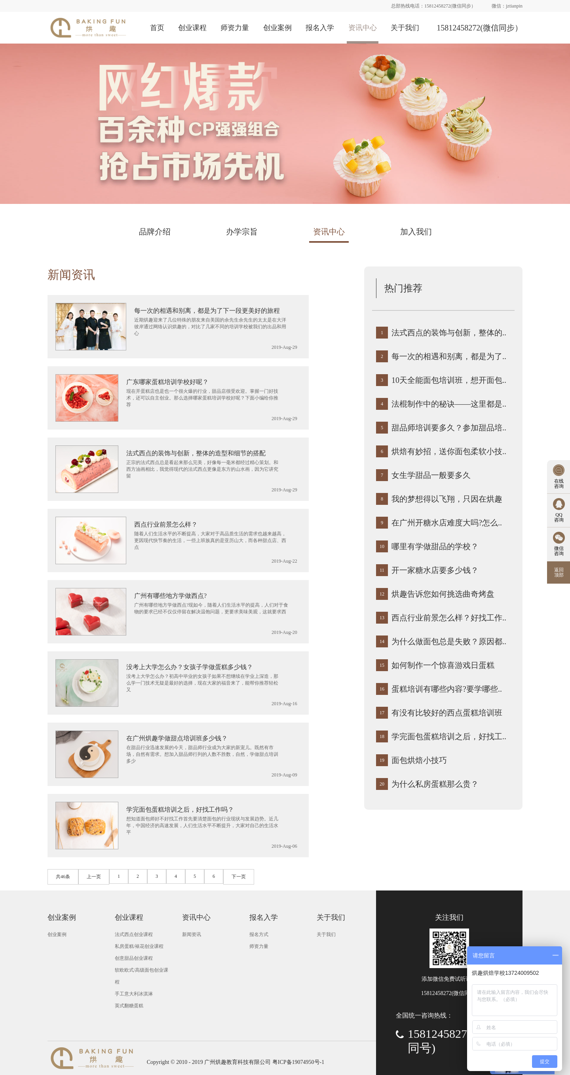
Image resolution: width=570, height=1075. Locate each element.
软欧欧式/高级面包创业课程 (141, 976)
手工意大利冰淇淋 (134, 994)
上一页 (94, 876)
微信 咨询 (559, 551)
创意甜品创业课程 (134, 958)
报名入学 (320, 28)
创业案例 (277, 28)
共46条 (63, 876)
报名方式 (258, 934)
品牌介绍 (155, 231)
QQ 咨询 (559, 517)
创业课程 (192, 28)
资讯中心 (362, 28)
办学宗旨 (242, 231)
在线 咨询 (559, 483)
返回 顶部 (559, 572)
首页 (157, 28)
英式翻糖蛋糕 (129, 1005)
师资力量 (234, 28)
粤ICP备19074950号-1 (298, 1062)
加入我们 (416, 231)
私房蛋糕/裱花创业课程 (139, 946)
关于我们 (405, 28)
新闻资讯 (71, 274)
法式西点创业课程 (134, 934)
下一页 (239, 876)
